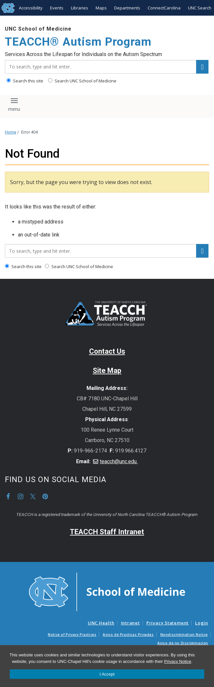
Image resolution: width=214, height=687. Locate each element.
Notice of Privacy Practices (72, 634)
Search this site (25, 81)
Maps (101, 8)
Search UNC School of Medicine (82, 81)
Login (201, 623)
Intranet (130, 623)
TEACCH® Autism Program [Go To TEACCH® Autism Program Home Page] (78, 42)
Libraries (79, 8)
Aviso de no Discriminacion (182, 643)
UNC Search (199, 8)
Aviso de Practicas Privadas (128, 634)
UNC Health (101, 623)
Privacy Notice (177, 661)
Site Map (107, 370)
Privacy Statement (167, 623)
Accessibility (31, 8)
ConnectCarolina (164, 8)
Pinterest (45, 496)
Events (56, 8)
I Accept (107, 674)
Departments (127, 8)
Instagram (20, 496)
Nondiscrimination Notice (184, 634)
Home (10, 132)
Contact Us (107, 351)
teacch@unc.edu (119, 461)
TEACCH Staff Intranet (107, 532)
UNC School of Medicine (38, 29)
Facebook (8, 496)
